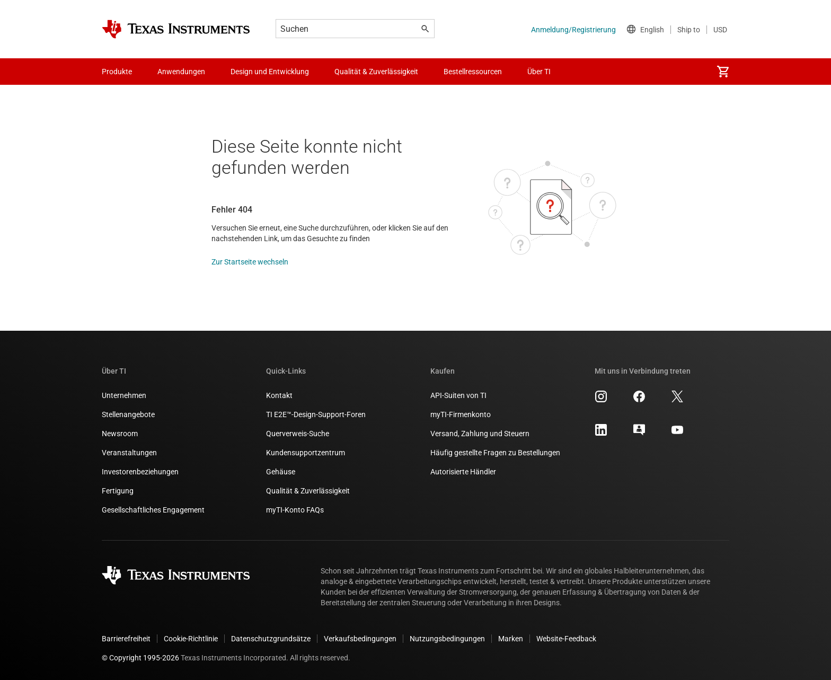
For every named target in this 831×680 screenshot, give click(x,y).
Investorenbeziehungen (140, 471)
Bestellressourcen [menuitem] (473, 71)
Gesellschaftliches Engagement (153, 510)
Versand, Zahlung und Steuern (479, 433)
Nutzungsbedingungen (447, 638)
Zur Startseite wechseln (249, 262)
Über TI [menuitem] (539, 71)
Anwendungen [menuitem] (181, 71)
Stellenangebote (128, 414)
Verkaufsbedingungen (360, 638)
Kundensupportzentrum (305, 452)
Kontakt (279, 395)
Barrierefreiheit (126, 638)
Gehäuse (280, 471)
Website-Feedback (566, 638)
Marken (510, 638)
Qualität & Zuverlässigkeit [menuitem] (376, 71)
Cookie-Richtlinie (191, 638)
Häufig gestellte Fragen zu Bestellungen (495, 452)
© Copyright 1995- (140, 657)
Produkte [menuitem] (117, 71)
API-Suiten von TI (458, 395)
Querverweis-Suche (297, 433)
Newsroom (120, 433)
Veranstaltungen (129, 452)
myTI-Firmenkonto (460, 414)
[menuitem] (723, 71)
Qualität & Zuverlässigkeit (308, 491)
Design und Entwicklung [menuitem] (270, 71)
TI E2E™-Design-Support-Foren (316, 414)
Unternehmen (124, 395)
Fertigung (118, 491)
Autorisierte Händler (463, 471)
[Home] (176, 29)
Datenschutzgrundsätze (271, 638)
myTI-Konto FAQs (295, 510)
